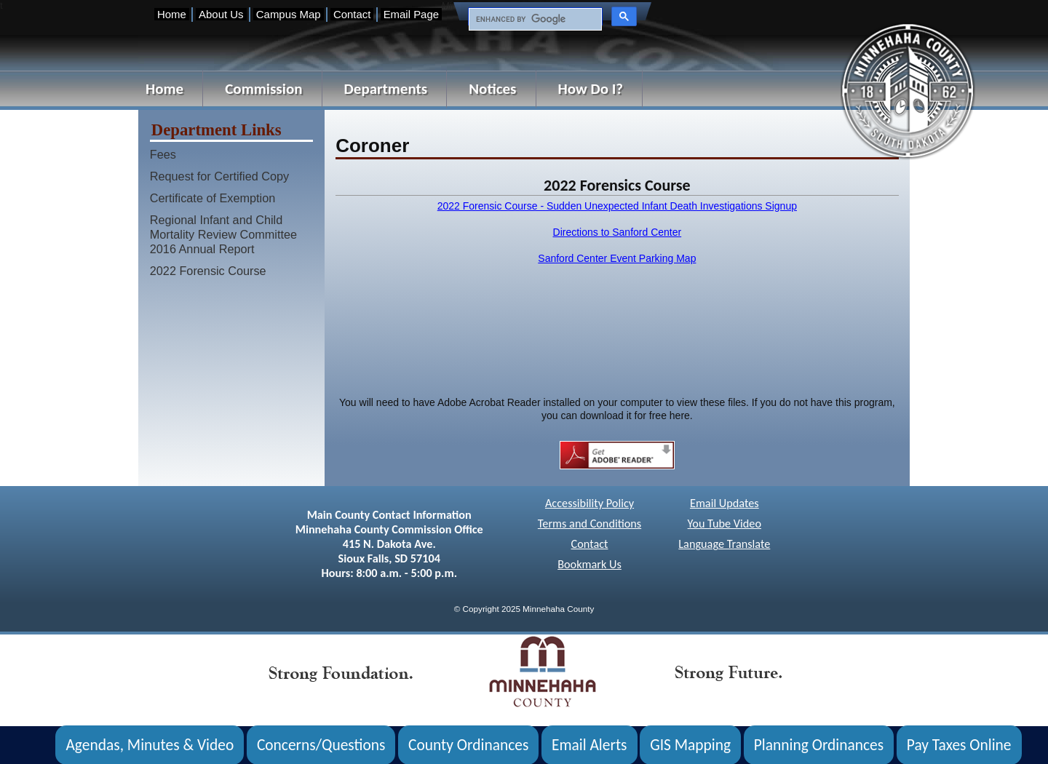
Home (171, 14)
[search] (534, 19)
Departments (386, 88)
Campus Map (288, 14)
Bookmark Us (589, 564)
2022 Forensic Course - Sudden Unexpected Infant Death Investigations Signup (617, 206)
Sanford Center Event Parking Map (617, 258)
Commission (263, 88)
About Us (221, 14)
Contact (351, 14)
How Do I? (591, 88)
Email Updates (724, 503)
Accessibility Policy (589, 503)
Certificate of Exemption (213, 197)
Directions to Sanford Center (617, 232)
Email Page (411, 14)
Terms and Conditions (589, 523)
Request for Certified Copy (219, 176)
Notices (492, 88)
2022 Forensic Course (208, 270)
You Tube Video (724, 523)
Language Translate (724, 544)
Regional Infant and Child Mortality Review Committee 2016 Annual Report (223, 234)
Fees (163, 154)
